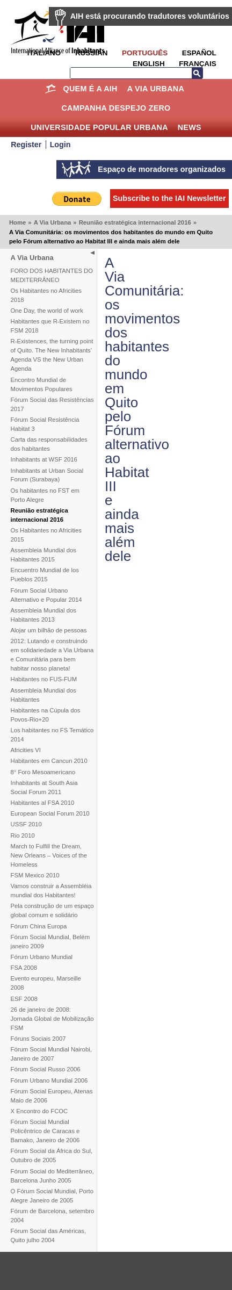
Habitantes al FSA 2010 (43, 802)
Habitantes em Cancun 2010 (49, 761)
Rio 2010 (23, 835)
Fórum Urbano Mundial (42, 957)
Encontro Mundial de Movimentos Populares (42, 384)
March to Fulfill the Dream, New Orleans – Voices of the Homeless (49, 855)
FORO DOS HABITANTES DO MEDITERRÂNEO (52, 275)
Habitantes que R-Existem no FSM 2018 (50, 326)
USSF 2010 (26, 824)
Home (50, 88)
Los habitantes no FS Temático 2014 (52, 735)
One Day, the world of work (47, 310)
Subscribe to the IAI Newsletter (169, 198)
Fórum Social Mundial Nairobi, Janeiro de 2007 (51, 1054)
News (189, 127)
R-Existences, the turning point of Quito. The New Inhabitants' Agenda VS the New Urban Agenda (52, 355)
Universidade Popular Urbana (99, 127)
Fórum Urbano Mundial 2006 (49, 1080)
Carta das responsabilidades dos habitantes (49, 444)
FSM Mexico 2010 (35, 875)
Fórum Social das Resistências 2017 (52, 404)
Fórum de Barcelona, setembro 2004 (53, 1215)
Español (199, 53)
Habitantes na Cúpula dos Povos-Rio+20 (46, 715)
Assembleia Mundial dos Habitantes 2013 (43, 615)
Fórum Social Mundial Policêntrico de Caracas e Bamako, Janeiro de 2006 (45, 1131)
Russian (91, 53)
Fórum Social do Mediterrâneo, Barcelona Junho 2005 (52, 1176)
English (149, 64)
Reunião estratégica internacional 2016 (135, 222)
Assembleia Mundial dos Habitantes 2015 (43, 555)
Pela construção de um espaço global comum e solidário (52, 910)
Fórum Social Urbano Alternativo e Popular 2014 (46, 595)
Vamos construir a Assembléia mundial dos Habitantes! (51, 890)
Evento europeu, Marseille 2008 (46, 983)
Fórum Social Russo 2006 (46, 1069)
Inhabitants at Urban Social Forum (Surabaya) (47, 475)
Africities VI (26, 750)
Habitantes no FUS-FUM (44, 679)
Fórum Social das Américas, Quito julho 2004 (48, 1235)
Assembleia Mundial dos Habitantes (43, 695)
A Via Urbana (155, 88)
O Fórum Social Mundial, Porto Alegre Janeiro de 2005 (52, 1195)
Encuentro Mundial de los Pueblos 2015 (45, 574)
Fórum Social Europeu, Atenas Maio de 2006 (52, 1096)
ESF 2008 (24, 999)
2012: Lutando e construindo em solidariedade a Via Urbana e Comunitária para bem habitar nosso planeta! (52, 655)
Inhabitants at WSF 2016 (44, 459)
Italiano (44, 53)
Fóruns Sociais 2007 (38, 1038)
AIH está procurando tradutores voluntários (149, 16)
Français (197, 64)
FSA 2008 (24, 967)
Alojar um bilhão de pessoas (49, 630)
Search (197, 73)
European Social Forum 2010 (50, 813)
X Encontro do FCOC (39, 1111)
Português (145, 53)
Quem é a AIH (90, 88)
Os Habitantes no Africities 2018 (46, 295)
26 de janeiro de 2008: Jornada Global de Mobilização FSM (52, 1018)
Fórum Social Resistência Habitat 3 (45, 424)
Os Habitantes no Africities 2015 (46, 535)
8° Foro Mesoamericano (43, 772)
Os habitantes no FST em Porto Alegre (45, 495)
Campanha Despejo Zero (115, 108)
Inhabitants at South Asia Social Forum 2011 (44, 787)
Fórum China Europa (39, 926)
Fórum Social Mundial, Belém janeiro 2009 (50, 941)
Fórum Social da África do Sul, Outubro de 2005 (52, 1155)
